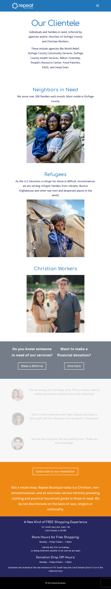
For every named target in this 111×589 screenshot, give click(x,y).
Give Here (74, 366)
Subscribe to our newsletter (55, 471)
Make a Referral (32, 366)
